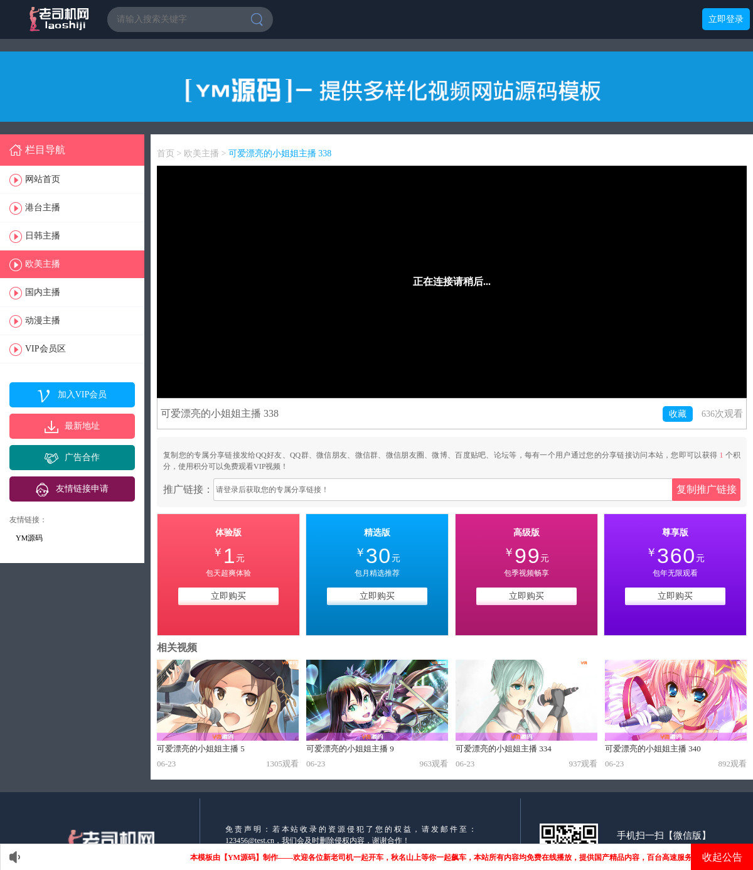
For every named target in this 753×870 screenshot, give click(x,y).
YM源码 (29, 538)
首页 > (170, 153)
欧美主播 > (206, 153)
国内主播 (42, 292)
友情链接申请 (82, 488)
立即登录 (726, 19)
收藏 (677, 414)
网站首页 (42, 179)
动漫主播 (42, 320)
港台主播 (42, 207)
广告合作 (82, 457)
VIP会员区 (45, 348)
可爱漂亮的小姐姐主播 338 (280, 153)
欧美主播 (42, 264)
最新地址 (82, 426)
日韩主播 (42, 235)
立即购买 (228, 596)
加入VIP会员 (82, 394)
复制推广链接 (706, 489)
